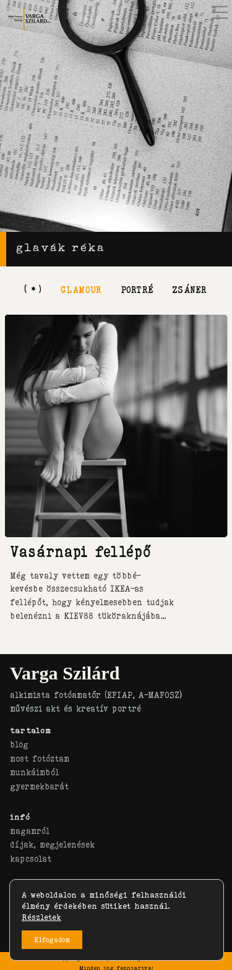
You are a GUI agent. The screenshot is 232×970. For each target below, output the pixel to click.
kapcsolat (30, 859)
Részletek (41, 917)
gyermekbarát (39, 786)
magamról (29, 831)
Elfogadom (52, 939)
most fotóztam (39, 759)
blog (19, 744)
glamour (81, 289)
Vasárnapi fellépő (80, 551)
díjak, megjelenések (52, 844)
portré (137, 289)
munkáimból (34, 772)
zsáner (189, 289)
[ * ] (33, 289)
